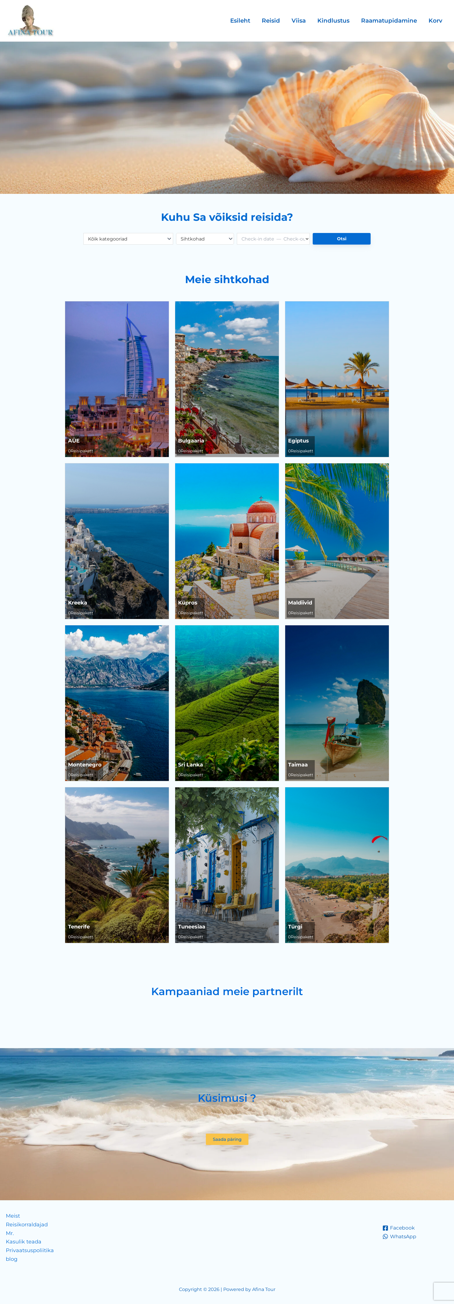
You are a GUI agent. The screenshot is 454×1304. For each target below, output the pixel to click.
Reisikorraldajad (27, 1224)
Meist (13, 1216)
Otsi (342, 238)
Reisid (271, 20)
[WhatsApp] (400, 1236)
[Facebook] (399, 1228)
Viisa (299, 20)
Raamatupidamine (389, 20)
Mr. (10, 1233)
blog (11, 1259)
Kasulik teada (23, 1242)
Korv (435, 20)
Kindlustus (333, 20)
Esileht (240, 20)
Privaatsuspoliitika (30, 1250)
